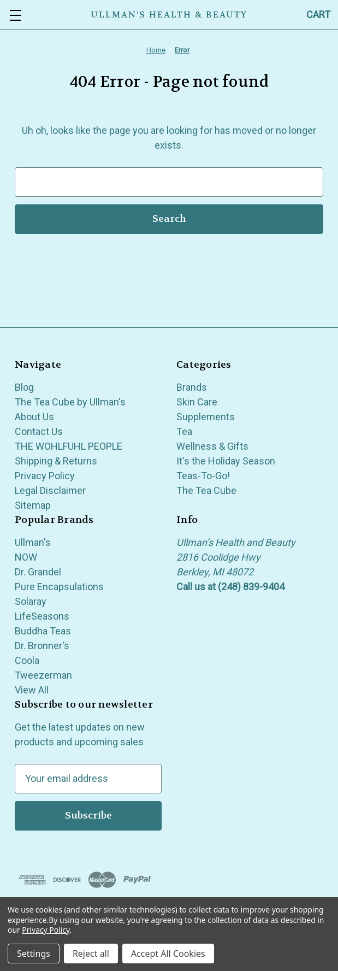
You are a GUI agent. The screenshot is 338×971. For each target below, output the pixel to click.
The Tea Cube (206, 490)
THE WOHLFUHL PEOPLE (68, 446)
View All (32, 690)
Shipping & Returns (56, 461)
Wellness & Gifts (212, 446)
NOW (26, 557)
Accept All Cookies (168, 954)
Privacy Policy (45, 475)
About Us (34, 416)
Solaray (30, 601)
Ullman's (33, 542)
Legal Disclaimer (50, 490)
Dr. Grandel (38, 572)
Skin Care (196, 402)
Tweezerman (43, 675)
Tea (184, 431)
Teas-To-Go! (203, 475)
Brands (191, 387)
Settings (33, 954)
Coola (27, 660)
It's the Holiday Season (225, 461)
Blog (24, 387)
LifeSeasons (42, 616)
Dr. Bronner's (42, 645)
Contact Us (39, 431)
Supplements (205, 416)
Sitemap (33, 505)
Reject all (91, 954)
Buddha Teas (43, 631)
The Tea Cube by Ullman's (70, 402)
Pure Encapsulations (59, 586)
